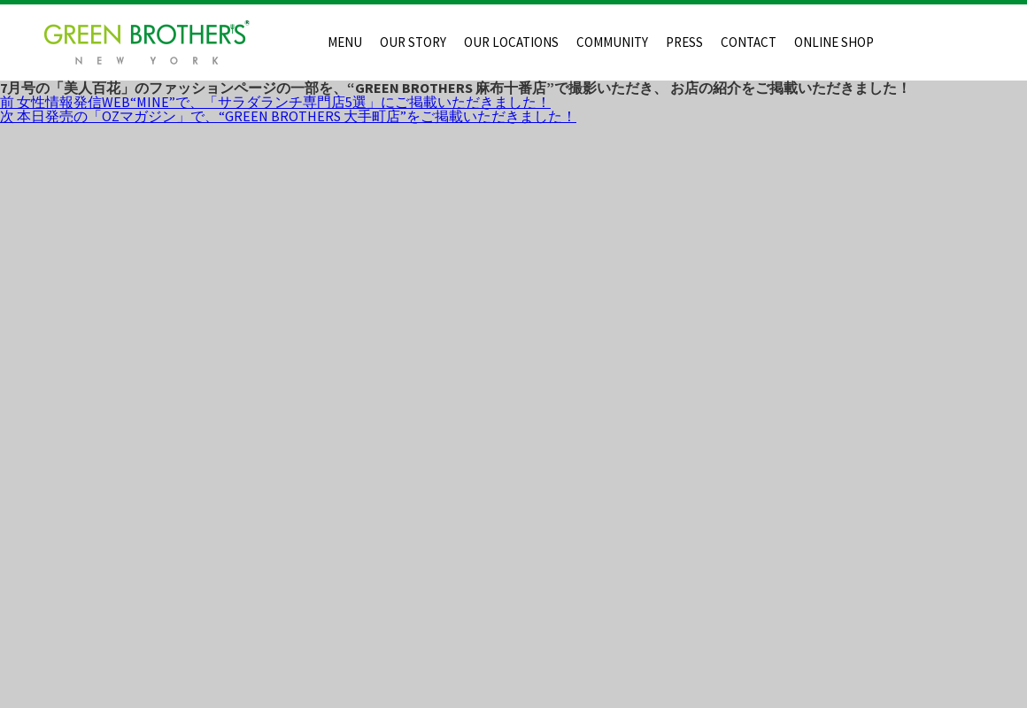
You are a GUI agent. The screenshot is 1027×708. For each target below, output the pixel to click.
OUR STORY (413, 42)
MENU (345, 42)
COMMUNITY (612, 42)
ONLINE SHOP (834, 42)
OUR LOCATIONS (511, 42)
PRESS (684, 42)
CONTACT (748, 42)
